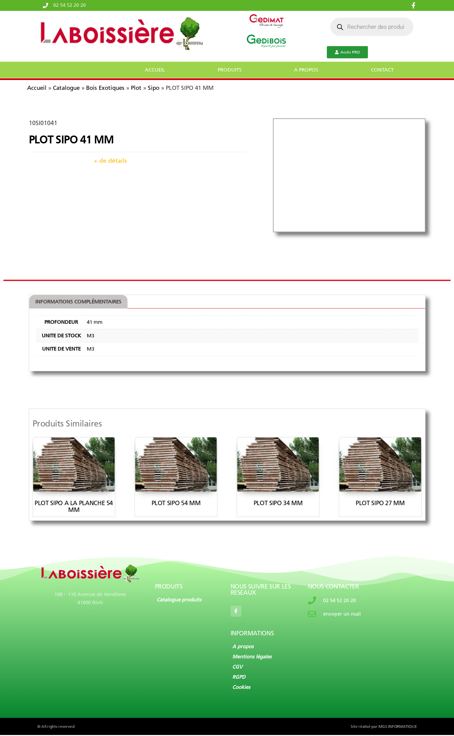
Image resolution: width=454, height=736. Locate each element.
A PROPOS (306, 70)
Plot (136, 87)
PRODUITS (230, 70)
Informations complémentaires (81, 302)
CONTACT (382, 70)
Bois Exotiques (105, 87)
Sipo (153, 87)
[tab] (81, 302)
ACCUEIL (155, 70)
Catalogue (66, 87)
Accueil (36, 87)
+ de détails (110, 160)
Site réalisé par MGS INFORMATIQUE (384, 727)
